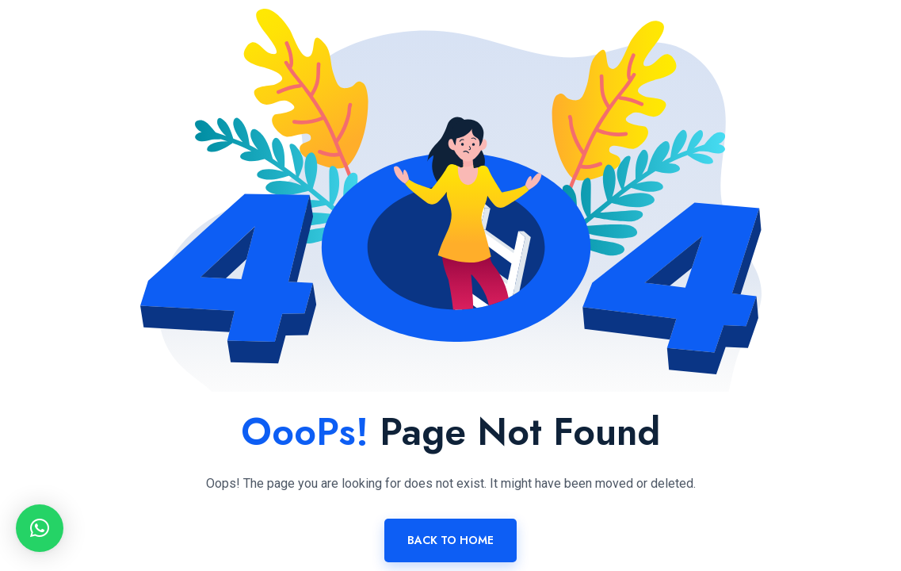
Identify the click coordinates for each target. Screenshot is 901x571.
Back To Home (450, 540)
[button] (39, 528)
